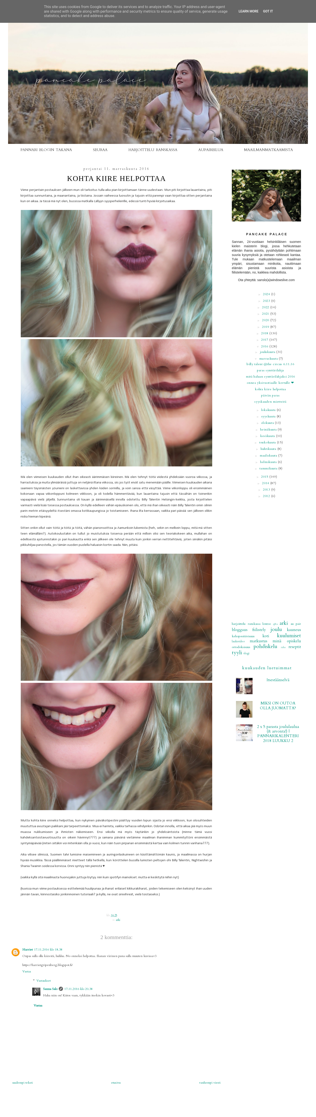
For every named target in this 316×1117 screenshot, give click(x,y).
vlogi (246, 653)
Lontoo (266, 624)
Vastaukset (43, 981)
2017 (265, 339)
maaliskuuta (269, 455)
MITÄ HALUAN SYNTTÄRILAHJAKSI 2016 (270, 376)
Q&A (275, 624)
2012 (267, 496)
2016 (265, 346)
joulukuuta (268, 352)
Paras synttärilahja (270, 370)
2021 (266, 313)
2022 (266, 307)
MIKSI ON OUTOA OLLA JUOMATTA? (278, 705)
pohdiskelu (265, 646)
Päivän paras (270, 395)
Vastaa (26, 971)
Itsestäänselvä (278, 680)
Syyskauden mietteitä (270, 401)
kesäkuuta (268, 436)
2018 (265, 333)
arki (118, 920)
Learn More (248, 11)
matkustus (258, 641)
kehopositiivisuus (243, 636)
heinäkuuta (269, 429)
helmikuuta (269, 462)
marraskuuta (269, 358)
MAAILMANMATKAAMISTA (268, 149)
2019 (266, 327)
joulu (276, 629)
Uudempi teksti (22, 1082)
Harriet (27, 949)
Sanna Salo (50, 989)
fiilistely (259, 629)
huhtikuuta (269, 449)
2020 (266, 320)
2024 (267, 294)
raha (283, 647)
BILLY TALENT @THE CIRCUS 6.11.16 (270, 364)
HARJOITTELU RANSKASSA (152, 149)
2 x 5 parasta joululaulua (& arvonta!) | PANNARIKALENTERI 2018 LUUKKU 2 (278, 733)
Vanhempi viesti (210, 1082)
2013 (267, 489)
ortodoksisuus (241, 647)
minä (277, 641)
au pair (296, 624)
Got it (268, 11)
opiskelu (294, 641)
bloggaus (239, 629)
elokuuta (268, 423)
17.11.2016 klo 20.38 (78, 989)
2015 (265, 476)
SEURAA (100, 149)
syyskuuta (269, 416)
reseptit (295, 646)
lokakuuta (269, 410)
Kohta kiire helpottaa (270, 389)
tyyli (237, 652)
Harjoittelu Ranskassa (246, 624)
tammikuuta (268, 468)
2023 (267, 301)
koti (265, 636)
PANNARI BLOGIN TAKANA (46, 149)
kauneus (294, 629)
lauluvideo (238, 641)
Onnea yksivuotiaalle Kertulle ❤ (270, 383)
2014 (266, 483)
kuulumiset (289, 635)
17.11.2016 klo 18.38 (48, 949)
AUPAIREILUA (210, 149)
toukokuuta (268, 442)
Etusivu (116, 1082)
